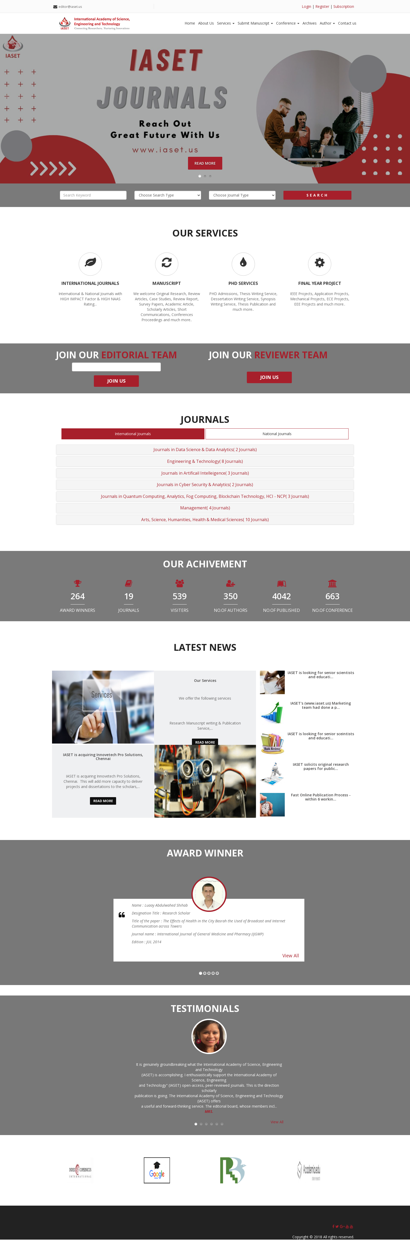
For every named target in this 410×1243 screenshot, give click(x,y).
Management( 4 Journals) (205, 511)
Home (190, 23)
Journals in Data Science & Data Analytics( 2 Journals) (205, 453)
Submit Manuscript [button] (255, 23)
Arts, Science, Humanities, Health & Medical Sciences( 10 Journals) (205, 523)
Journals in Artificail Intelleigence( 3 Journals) (205, 476)
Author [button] (327, 23)
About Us (206, 23)
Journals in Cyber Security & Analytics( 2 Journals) (205, 488)
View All (290, 959)
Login (306, 6)
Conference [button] (287, 23)
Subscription (343, 6)
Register (322, 6)
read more (205, 745)
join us (116, 384)
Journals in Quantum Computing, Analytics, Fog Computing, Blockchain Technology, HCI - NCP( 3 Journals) (205, 499)
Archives (310, 23)
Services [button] (226, 23)
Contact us (347, 23)
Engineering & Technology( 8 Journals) (205, 464)
